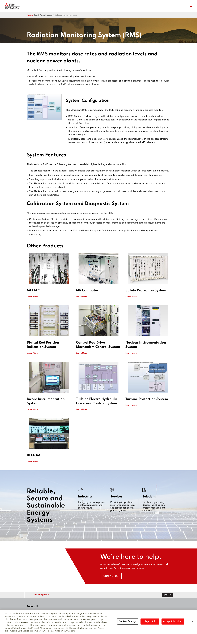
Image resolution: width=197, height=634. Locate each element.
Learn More (32, 297)
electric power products (43, 15)
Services (116, 496)
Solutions (149, 496)
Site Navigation (41, 595)
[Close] (192, 622)
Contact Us (110, 576)
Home (29, 15)
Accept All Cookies (173, 622)
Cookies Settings (127, 622)
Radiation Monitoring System (66, 15)
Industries (85, 496)
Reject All (150, 622)
